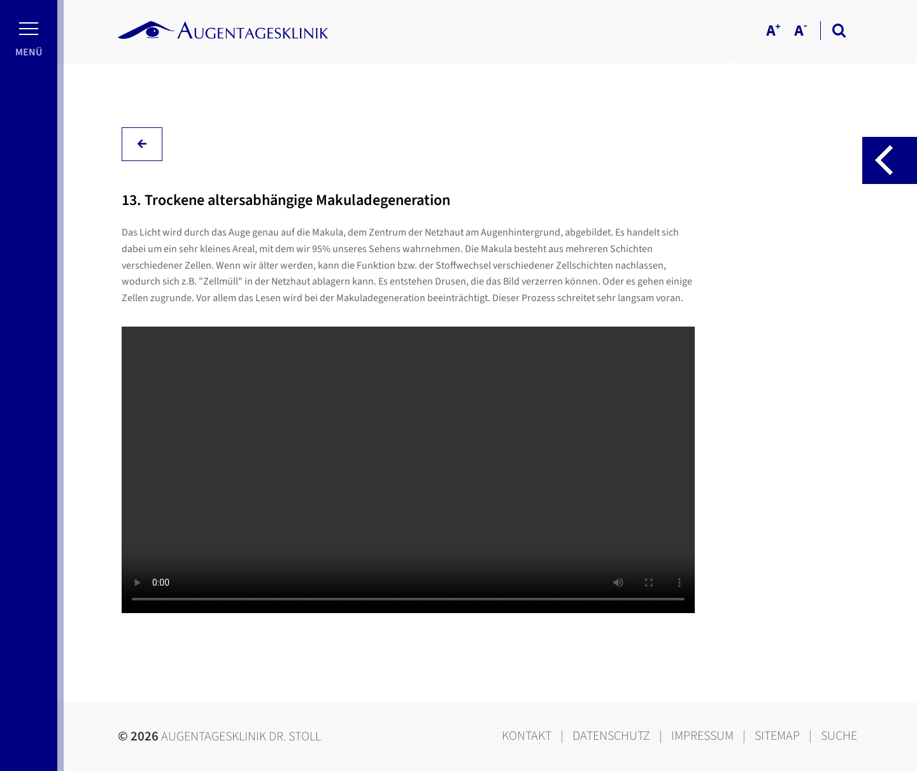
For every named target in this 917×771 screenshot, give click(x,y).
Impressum (702, 736)
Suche (839, 736)
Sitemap (777, 736)
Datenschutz (611, 736)
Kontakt (526, 736)
